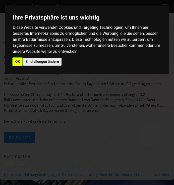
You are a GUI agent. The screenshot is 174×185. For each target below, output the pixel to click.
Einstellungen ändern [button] (42, 62)
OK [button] (17, 62)
